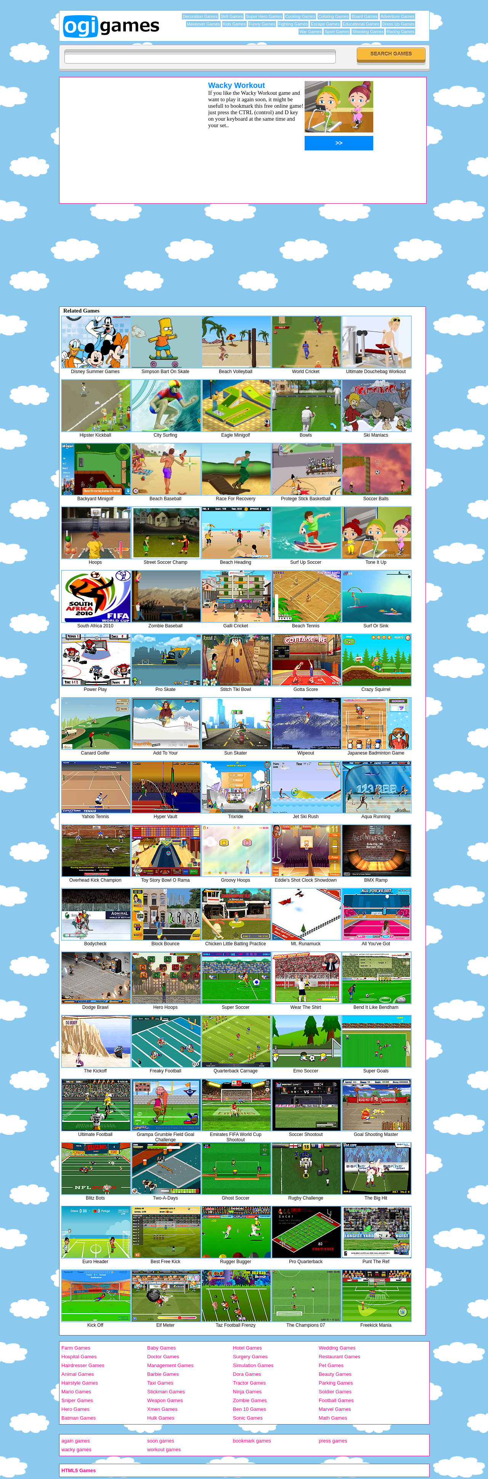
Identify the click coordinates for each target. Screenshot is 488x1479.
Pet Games (331, 1365)
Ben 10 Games (249, 1409)
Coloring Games (333, 16)
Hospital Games (78, 1356)
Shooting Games (368, 31)
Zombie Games (250, 1400)
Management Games (170, 1365)
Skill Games (232, 16)
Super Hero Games (264, 16)
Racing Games (400, 31)
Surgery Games (250, 1356)
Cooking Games (300, 16)
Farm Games (75, 1348)
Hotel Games (247, 1348)
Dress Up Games (398, 24)
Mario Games (76, 1391)
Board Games (364, 16)
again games (75, 1441)
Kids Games (234, 24)
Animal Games (77, 1374)
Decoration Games (200, 16)
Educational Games (361, 24)
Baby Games (161, 1348)
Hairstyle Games (79, 1383)
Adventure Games (397, 16)
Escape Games (325, 24)
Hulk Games (161, 1418)
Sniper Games (77, 1400)
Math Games (333, 1418)
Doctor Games (163, 1356)
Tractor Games (249, 1383)
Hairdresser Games (82, 1365)
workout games (164, 1449)
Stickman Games (166, 1391)
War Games (310, 31)
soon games (160, 1441)
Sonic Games (248, 1418)
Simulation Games (253, 1365)
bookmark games (252, 1441)
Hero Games (75, 1409)
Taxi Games (160, 1383)
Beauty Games (335, 1374)
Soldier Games (335, 1391)
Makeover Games (203, 24)
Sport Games (336, 31)
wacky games (76, 1449)
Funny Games (262, 24)
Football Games (336, 1400)
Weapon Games (165, 1400)
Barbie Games (163, 1374)
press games (333, 1441)
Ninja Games (247, 1391)
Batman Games (78, 1418)
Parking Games (336, 1383)
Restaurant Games (339, 1356)
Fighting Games (293, 24)
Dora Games (247, 1374)
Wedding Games (337, 1348)
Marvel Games (335, 1409)
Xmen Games (162, 1409)
